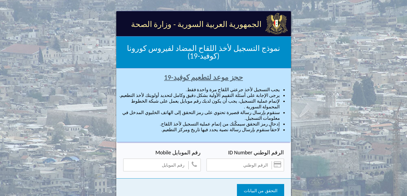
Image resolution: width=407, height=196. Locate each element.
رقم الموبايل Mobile (178, 152)
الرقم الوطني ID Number (256, 152)
